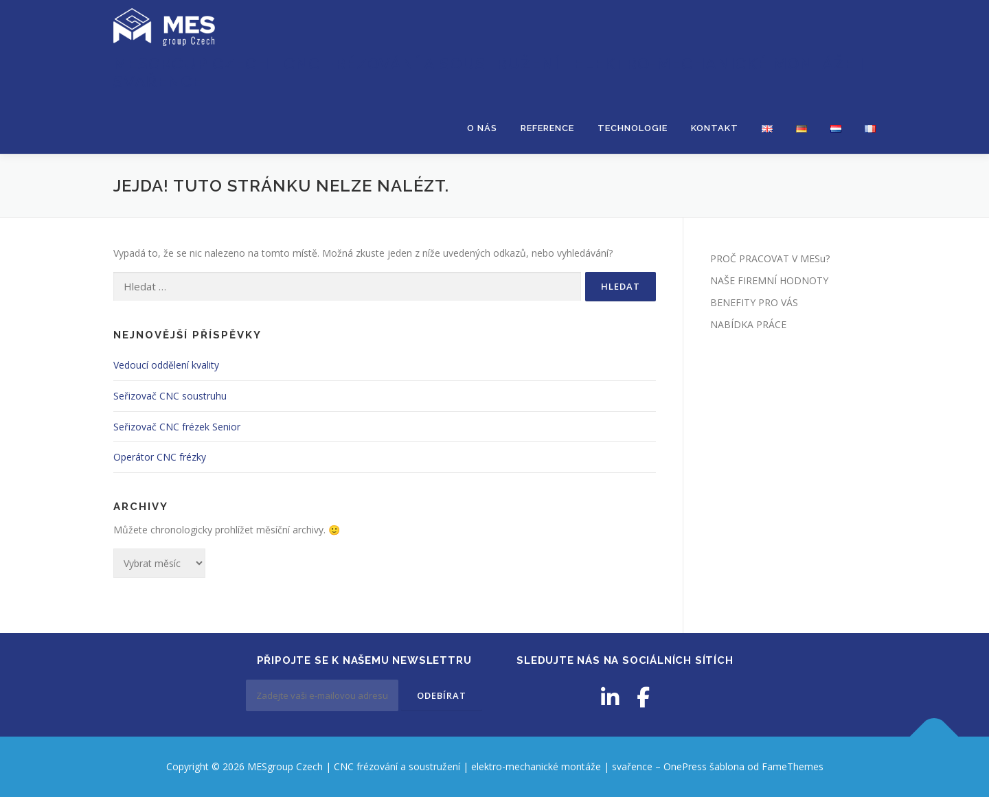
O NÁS (482, 128)
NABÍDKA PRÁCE (748, 324)
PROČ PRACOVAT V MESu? (770, 258)
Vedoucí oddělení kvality (166, 364)
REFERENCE (547, 128)
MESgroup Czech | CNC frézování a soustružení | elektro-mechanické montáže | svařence (488, 72)
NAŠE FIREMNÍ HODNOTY (769, 280)
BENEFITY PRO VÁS (754, 302)
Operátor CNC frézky (159, 456)
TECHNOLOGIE (633, 128)
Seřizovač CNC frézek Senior (176, 426)
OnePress (685, 766)
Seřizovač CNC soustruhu (170, 395)
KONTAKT (714, 128)
